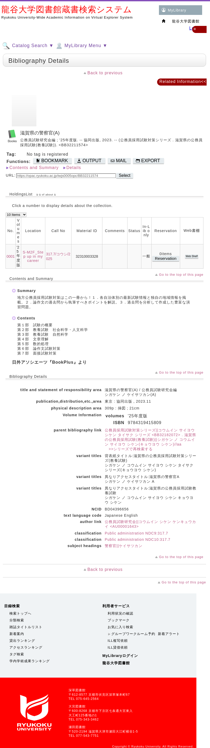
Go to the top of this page (181, 275)
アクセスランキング (25, 647)
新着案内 (16, 634)
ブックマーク (119, 620)
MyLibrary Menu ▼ (81, 46)
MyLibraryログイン (120, 656)
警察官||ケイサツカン (123, 546)
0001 (11, 256)
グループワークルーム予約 (133, 634)
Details (74, 167)
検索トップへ (20, 613)
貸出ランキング (22, 641)
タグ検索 (16, 654)
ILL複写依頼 (118, 641)
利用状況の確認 (120, 613)
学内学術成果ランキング (29, 661)
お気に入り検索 (120, 627)
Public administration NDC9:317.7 (136, 533)
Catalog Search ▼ (28, 46)
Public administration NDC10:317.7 (137, 539)
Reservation (165, 258)
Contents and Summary (34, 167)
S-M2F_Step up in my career (33, 256)
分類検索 (16, 620)
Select (124, 175)
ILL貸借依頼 (118, 647)
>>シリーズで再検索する (129, 449)
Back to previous (105, 73)
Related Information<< (182, 81)
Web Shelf (192, 256)
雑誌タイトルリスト (25, 627)
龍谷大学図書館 (116, 663)
